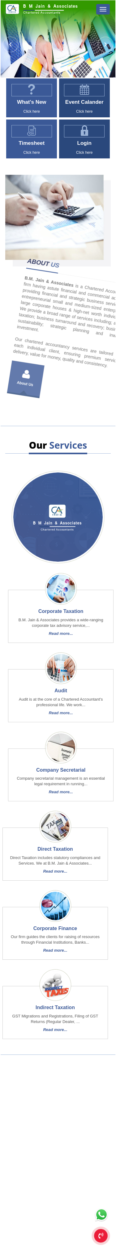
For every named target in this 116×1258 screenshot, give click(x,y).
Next (104, 45)
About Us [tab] (38, 354)
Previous (11, 45)
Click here (30, 111)
